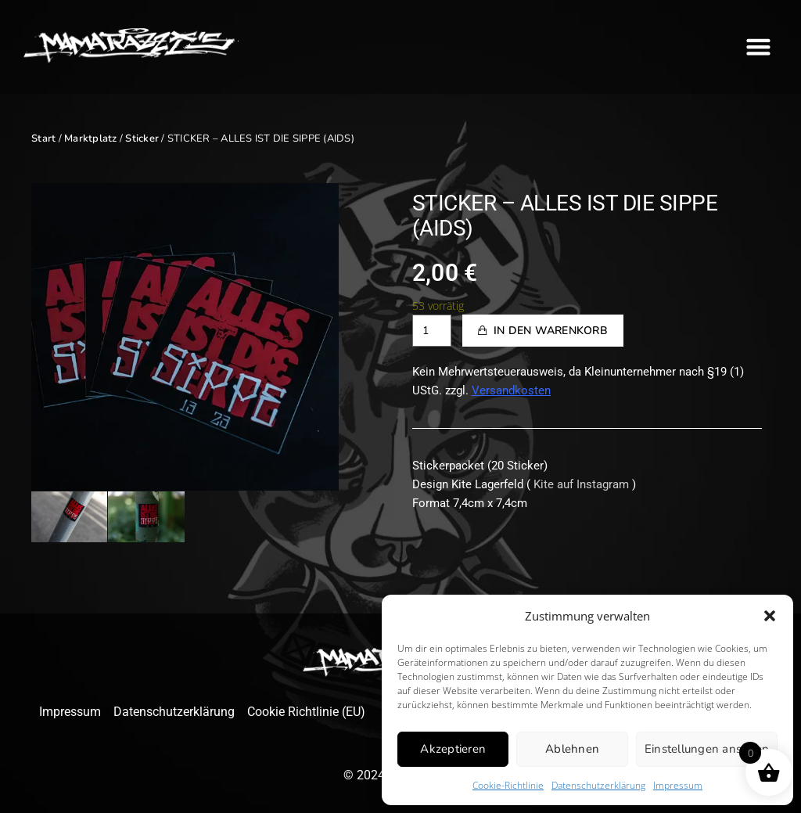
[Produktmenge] (431, 331)
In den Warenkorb (551, 330)
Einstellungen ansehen (707, 749)
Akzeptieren (453, 749)
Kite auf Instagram (581, 484)
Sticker (142, 138)
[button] (770, 616)
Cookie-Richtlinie (508, 785)
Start (43, 138)
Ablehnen (572, 749)
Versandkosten (511, 390)
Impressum (677, 785)
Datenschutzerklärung (598, 785)
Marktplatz (90, 138)
